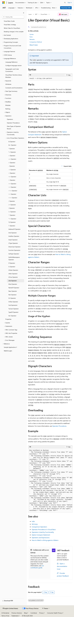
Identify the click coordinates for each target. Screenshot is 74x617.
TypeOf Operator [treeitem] (13, 312)
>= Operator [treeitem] (12, 184)
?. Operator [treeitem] (11, 226)
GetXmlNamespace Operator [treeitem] (14, 258)
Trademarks (14, 616)
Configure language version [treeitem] (13, 65)
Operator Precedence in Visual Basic (44, 529)
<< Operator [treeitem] (12, 187)
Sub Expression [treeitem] (12, 305)
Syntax (32, 34)
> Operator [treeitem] (11, 180)
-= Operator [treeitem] (12, 170)
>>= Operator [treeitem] (12, 198)
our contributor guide (37, 567)
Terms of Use (5, 616)
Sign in (70, 2)
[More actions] (70, 14)
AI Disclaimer (5, 613)
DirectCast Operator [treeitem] (14, 247)
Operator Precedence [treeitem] (13, 123)
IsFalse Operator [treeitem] (13, 270)
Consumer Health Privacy (54, 613)
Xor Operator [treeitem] (12, 316)
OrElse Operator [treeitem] (13, 302)
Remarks (32, 39)
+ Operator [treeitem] (11, 155)
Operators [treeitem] (10, 119)
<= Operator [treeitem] (12, 177)
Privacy (41, 613)
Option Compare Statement (41, 535)
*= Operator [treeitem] (12, 152)
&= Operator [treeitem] (12, 145)
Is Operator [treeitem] (11, 267)
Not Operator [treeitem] (12, 295)
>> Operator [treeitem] (12, 194)
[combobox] (13, 16)
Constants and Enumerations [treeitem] (13, 88)
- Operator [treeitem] (11, 166)
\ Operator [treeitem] (11, 208)
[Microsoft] (3, 2)
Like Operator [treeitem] (12, 281)
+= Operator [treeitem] (12, 159)
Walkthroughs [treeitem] (8, 351)
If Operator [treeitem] (11, 263)
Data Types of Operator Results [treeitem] (14, 127)
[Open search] (65, 2)
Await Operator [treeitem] (13, 240)
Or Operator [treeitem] (12, 298)
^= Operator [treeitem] (12, 219)
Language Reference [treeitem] (11, 62)
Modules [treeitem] (8, 105)
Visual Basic (44, 14)
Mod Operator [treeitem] (12, 284)
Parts (31, 37)
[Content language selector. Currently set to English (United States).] (10, 608)
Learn (30, 14)
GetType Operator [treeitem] (13, 254)
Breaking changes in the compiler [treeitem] (14, 31)
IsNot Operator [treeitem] (12, 274)
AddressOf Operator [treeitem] (14, 229)
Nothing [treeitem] (7, 109)
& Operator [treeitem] (11, 141)
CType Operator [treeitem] (13, 243)
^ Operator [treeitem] (11, 215)
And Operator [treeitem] (12, 233)
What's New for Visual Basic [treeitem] (12, 28)
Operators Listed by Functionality (43, 532)
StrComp (35, 524)
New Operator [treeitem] (12, 291)
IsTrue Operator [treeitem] (13, 277)
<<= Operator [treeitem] (12, 191)
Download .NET (66, 8)
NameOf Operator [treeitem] (13, 288)
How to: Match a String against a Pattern (45, 540)
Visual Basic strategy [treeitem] (10, 24)
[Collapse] (24, 13)
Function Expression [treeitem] (14, 250)
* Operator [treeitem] (11, 148)
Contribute (34, 613)
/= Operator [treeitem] (12, 205)
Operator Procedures (59, 426)
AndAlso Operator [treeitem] (13, 236)
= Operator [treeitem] (11, 162)
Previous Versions (17, 613)
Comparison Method (36, 42)
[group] (50, 480)
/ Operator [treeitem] (11, 201)
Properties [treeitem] (8, 319)
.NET (36, 14)
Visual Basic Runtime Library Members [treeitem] (13, 76)
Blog (25, 613)
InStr (33, 521)
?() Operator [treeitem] (12, 222)
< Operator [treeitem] (11, 173)
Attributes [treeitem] (8, 84)
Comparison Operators (39, 527)
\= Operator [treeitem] (12, 212)
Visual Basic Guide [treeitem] (9, 21)
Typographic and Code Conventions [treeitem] (12, 70)
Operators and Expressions (41, 538)
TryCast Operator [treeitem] (13, 309)
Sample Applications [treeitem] (10, 347)
